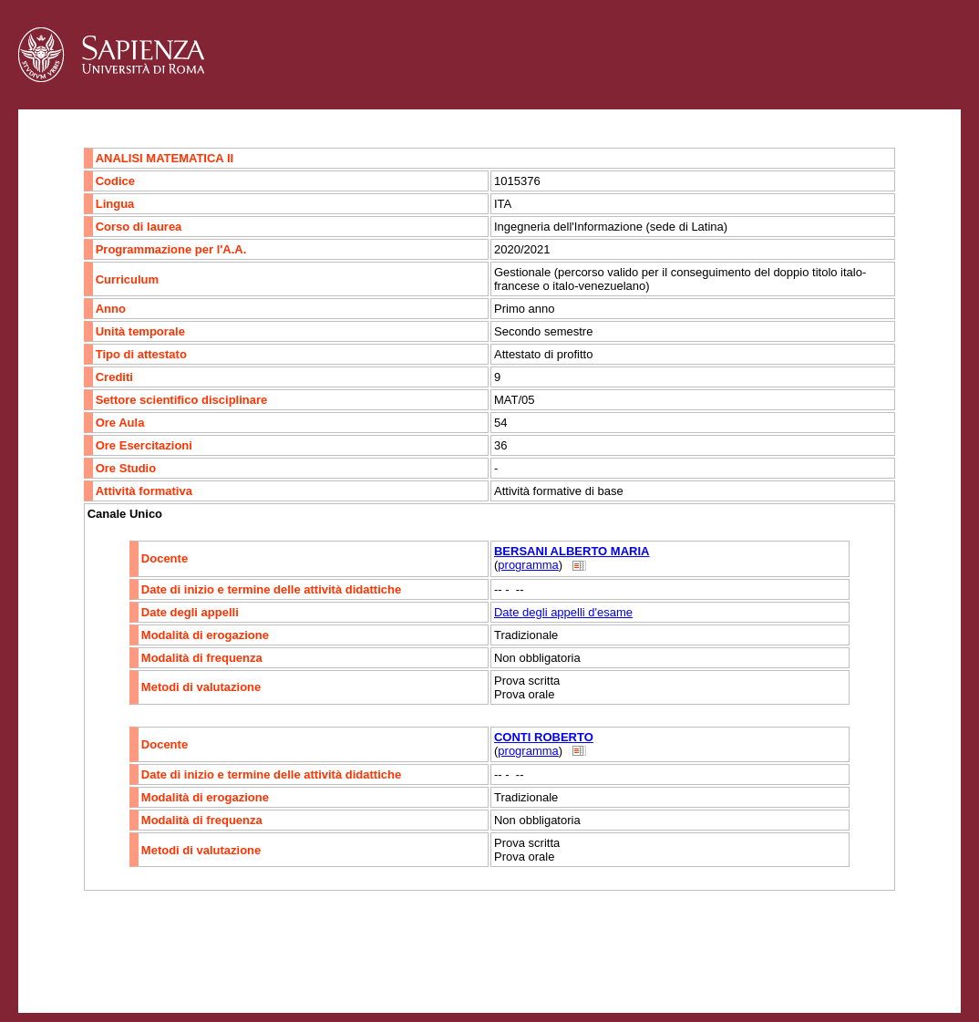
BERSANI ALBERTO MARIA (571, 551)
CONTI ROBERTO (543, 737)
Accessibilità (132, 963)
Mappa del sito (217, 963)
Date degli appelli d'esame (563, 612)
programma (528, 565)
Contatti (66, 963)
